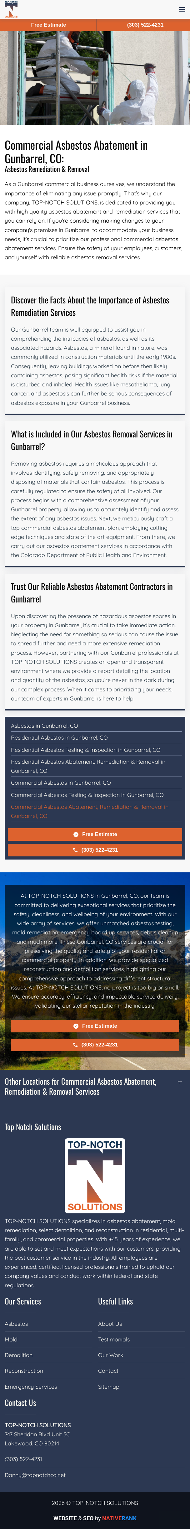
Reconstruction (24, 1370)
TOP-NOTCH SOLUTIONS (38, 1425)
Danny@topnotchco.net (35, 1475)
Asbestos (16, 1323)
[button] (182, 9)
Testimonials (114, 1339)
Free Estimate (95, 834)
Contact (108, 1370)
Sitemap (108, 1386)
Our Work (110, 1355)
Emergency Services (31, 1386)
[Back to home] (11, 9)
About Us (110, 1323)
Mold (11, 1339)
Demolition (18, 1355)
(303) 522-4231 (95, 850)
